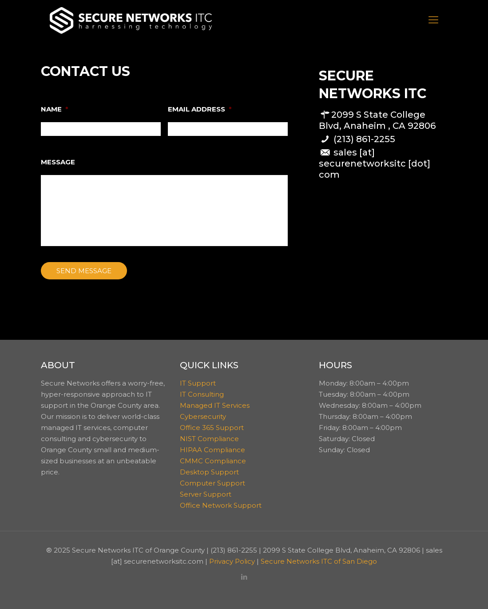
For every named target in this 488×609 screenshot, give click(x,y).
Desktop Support (209, 472)
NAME (54, 109)
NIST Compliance (209, 438)
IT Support (198, 383)
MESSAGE (58, 162)
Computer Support (212, 483)
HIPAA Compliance (212, 450)
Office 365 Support (212, 427)
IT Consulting (202, 394)
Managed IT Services (215, 405)
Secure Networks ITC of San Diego (319, 561)
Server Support (205, 494)
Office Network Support (221, 505)
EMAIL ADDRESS (200, 109)
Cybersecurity (203, 416)
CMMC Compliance (213, 461)
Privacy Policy (232, 561)
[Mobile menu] (433, 20)
